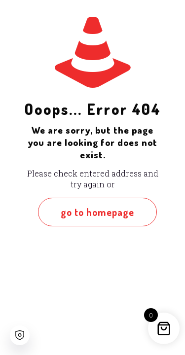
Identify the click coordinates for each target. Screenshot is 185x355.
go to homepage (97, 212)
